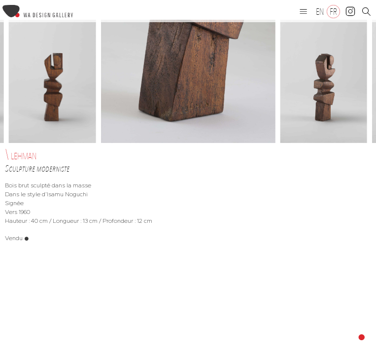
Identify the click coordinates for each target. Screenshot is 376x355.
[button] (303, 11)
